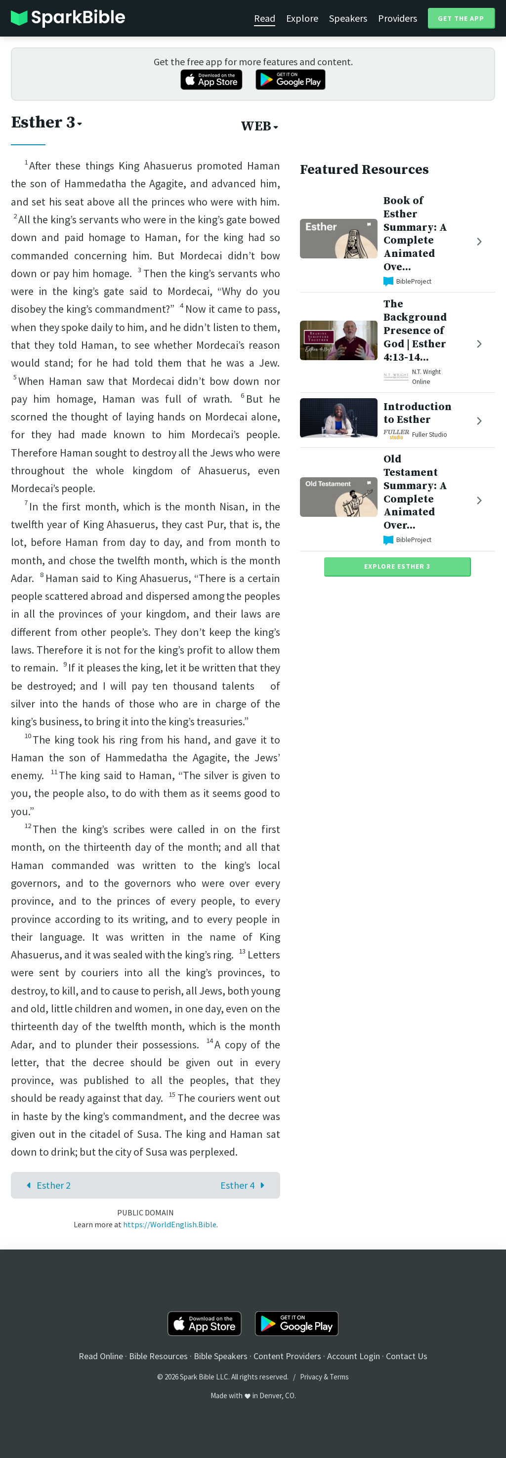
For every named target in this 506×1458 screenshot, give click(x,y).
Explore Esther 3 (397, 566)
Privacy (311, 1376)
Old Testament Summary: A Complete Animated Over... (415, 492)
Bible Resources (158, 1356)
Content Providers (287, 1356)
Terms (339, 1376)
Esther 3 (47, 122)
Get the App (461, 18)
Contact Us (406, 1356)
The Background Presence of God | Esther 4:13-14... (415, 330)
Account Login (353, 1356)
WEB (260, 126)
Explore (302, 18)
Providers (397, 18)
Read (264, 18)
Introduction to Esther (417, 413)
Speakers (348, 18)
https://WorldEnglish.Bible (169, 1224)
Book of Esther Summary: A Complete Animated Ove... (415, 234)
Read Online (101, 1356)
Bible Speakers (221, 1356)
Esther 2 (46, 1185)
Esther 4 (244, 1185)
